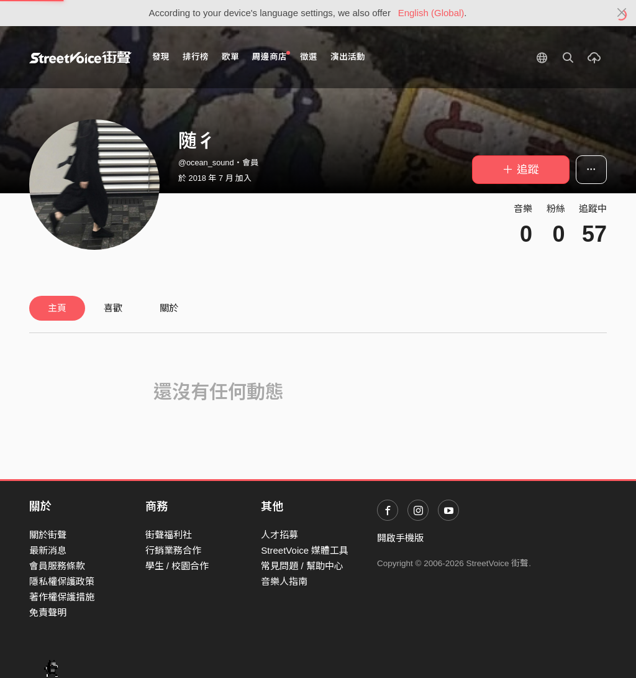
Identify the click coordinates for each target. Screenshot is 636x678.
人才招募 (279, 534)
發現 (161, 57)
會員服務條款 (57, 566)
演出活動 (347, 57)
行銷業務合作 (173, 550)
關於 (169, 308)
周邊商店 (271, 56)
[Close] (622, 13)
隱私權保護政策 (61, 581)
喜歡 (113, 308)
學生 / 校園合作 (177, 566)
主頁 (57, 308)
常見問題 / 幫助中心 (302, 566)
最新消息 (47, 550)
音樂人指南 (284, 581)
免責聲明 (47, 612)
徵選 (308, 57)
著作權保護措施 (61, 597)
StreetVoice (80, 57)
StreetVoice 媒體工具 (304, 550)
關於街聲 (47, 534)
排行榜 (196, 57)
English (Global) (431, 12)
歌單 (230, 57)
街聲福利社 (168, 534)
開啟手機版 (400, 538)
